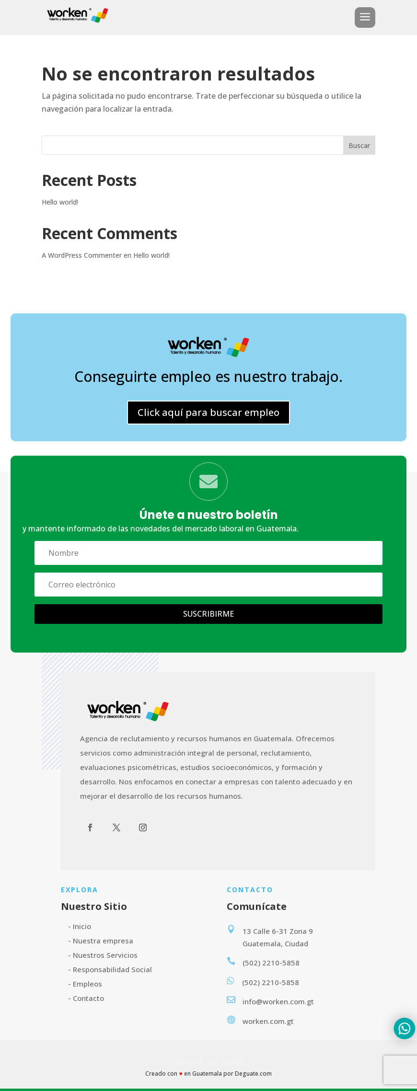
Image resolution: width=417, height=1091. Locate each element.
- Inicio (79, 926)
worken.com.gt (268, 1021)
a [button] (365, 17)
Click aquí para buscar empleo (208, 412)
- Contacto (86, 998)
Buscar (359, 145)
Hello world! (60, 202)
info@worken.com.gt (278, 1001)
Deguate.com (253, 1073)
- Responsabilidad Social (110, 969)
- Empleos (85, 983)
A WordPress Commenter (82, 255)
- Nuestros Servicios (103, 955)
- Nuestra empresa (100, 940)
